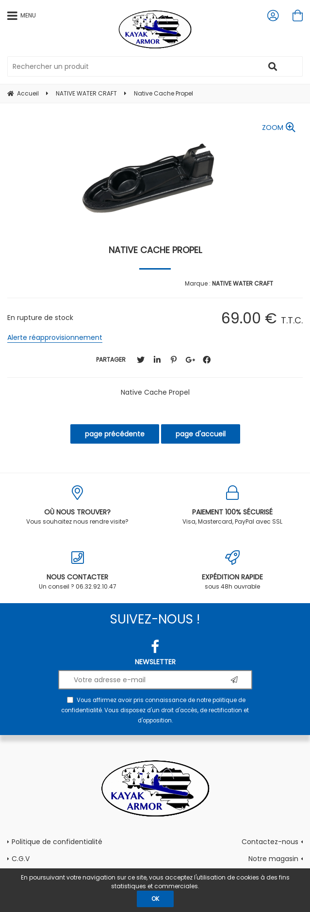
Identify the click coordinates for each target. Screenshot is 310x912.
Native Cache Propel (155, 250)
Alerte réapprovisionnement (54, 337)
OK (155, 899)
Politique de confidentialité (57, 842)
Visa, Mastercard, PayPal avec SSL (232, 505)
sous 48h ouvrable (232, 570)
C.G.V (21, 859)
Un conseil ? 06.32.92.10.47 (77, 570)
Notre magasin (273, 859)
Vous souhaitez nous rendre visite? (77, 505)
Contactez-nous (270, 842)
